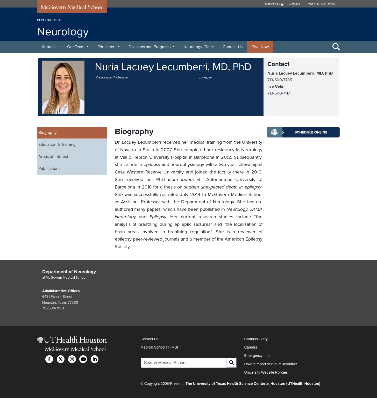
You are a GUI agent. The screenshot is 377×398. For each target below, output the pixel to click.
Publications (49, 168)
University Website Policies (266, 372)
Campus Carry (256, 339)
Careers (250, 347)
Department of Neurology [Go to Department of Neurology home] (69, 271)
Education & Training (57, 144)
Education (107, 46)
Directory (274, 4)
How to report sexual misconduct (270, 364)
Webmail (295, 4)
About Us (49, 46)
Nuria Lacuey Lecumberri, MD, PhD (300, 73)
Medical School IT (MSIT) (161, 347)
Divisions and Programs (150, 46)
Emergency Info (257, 355)
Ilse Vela (275, 86)
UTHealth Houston (321, 4)
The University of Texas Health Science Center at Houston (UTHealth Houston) (253, 383)
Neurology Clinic (198, 46)
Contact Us (233, 46)
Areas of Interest (53, 156)
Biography (47, 132)
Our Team (76, 46)
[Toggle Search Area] (336, 47)
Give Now (260, 46)
